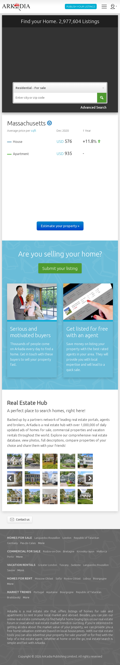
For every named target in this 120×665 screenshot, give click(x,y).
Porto (10, 556)
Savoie (11, 570)
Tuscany (64, 564)
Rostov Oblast (72, 578)
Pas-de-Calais (28, 543)
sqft (33, 130)
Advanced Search (93, 107)
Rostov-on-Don (52, 551)
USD (60, 141)
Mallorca (102, 551)
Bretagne (68, 551)
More (41, 543)
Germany (12, 543)
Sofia (59, 578)
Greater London (47, 564)
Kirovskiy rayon (85, 551)
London (66, 537)
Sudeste (76, 564)
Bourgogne (100, 578)
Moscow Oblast (44, 578)
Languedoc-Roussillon (47, 537)
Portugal (39, 592)
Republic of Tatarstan (86, 537)
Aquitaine (52, 592)
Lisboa (87, 578)
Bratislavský (13, 597)
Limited (59, 656)
